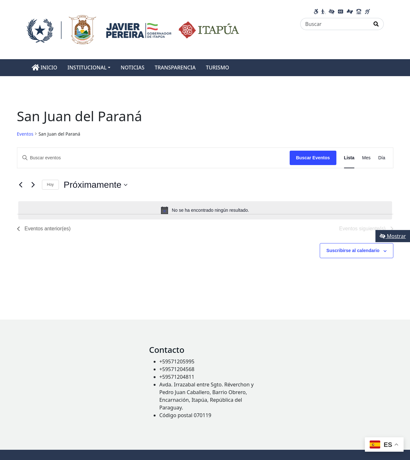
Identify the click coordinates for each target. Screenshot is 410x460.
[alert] (205, 210)
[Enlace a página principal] (133, 29)
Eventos (25, 134)
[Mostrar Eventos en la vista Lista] (349, 158)
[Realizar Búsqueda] (376, 24)
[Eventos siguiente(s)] (33, 185)
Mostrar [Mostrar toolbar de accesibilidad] (393, 236)
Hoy (50, 184)
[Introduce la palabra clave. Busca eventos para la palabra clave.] (153, 158)
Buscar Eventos (313, 157)
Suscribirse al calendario (353, 250)
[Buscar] (334, 24)
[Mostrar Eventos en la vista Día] (381, 158)
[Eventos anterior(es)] (21, 185)
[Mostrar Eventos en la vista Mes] (366, 158)
